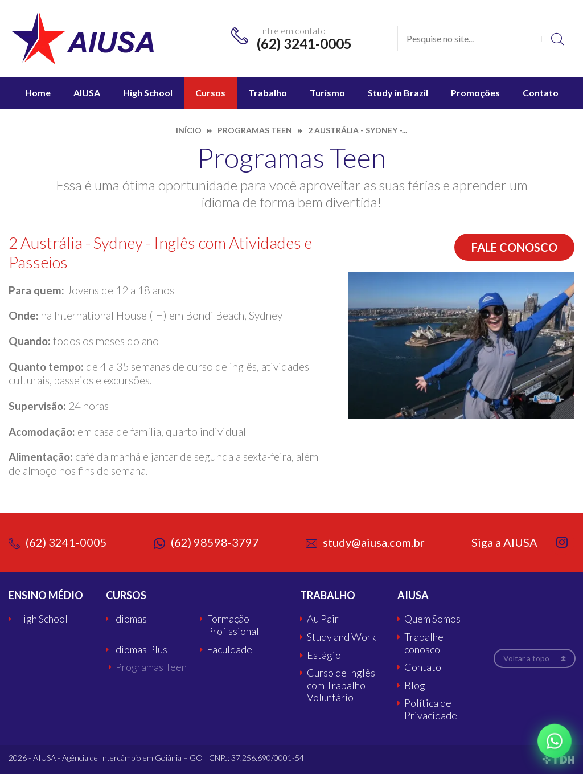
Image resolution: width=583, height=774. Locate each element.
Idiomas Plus (140, 650)
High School (148, 92)
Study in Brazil (398, 92)
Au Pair (323, 619)
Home (38, 92)
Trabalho (267, 92)
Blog (414, 685)
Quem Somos (432, 619)
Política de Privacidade (430, 709)
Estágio (324, 655)
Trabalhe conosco (424, 643)
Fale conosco (514, 247)
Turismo (327, 92)
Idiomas (130, 619)
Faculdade (229, 650)
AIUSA (86, 92)
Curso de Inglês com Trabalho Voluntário (341, 685)
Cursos (210, 92)
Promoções (475, 92)
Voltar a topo (526, 658)
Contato (541, 92)
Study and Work (341, 637)
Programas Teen (151, 667)
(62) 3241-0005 (304, 43)
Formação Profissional (233, 625)
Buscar (557, 38)
